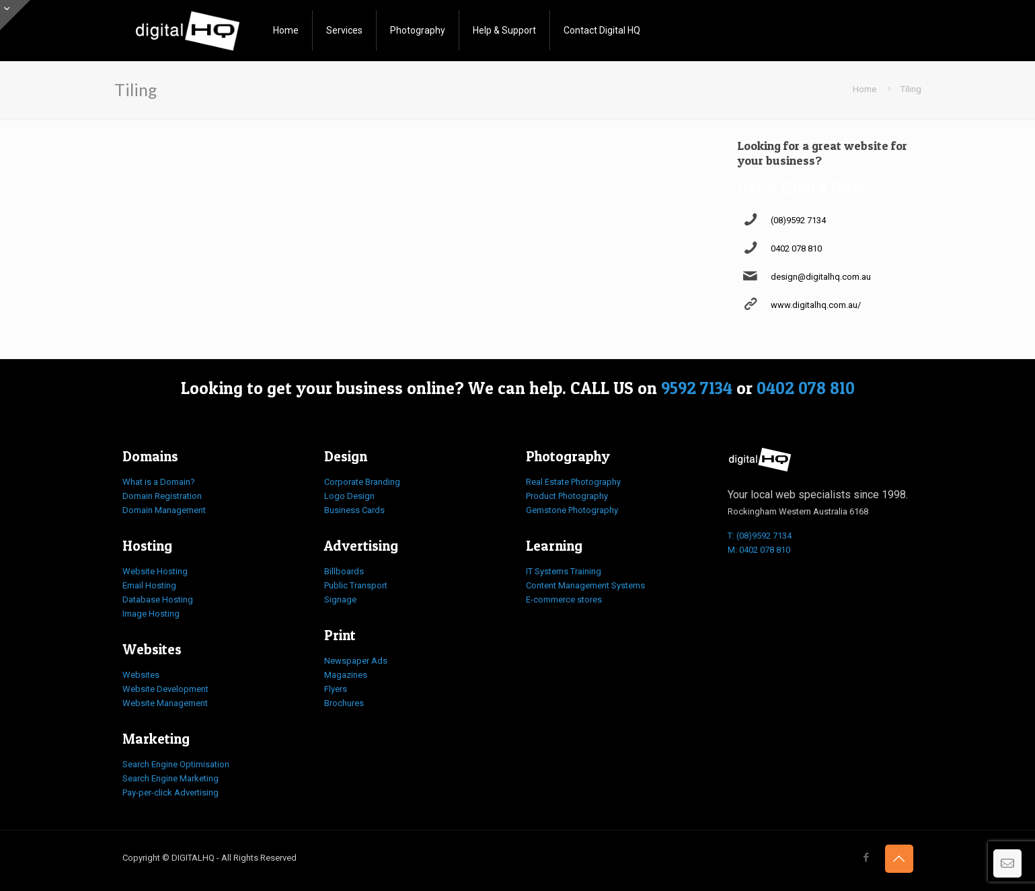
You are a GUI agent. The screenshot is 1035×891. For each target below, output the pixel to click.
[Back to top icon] (899, 859)
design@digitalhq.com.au (821, 277)
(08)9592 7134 (798, 220)
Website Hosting (155, 571)
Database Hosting (157, 599)
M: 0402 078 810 (759, 550)
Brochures (344, 703)
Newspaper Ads (355, 661)
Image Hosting (151, 614)
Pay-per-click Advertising (170, 792)
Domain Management (164, 510)
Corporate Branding (362, 482)
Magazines (345, 675)
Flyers (335, 689)
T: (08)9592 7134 (760, 536)
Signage (340, 599)
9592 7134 (696, 388)
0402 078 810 (796, 248)
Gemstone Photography (572, 510)
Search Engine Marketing (170, 778)
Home (864, 89)
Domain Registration (162, 496)
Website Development (165, 689)
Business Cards (354, 510)
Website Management (165, 703)
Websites (140, 675)
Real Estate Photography (573, 482)
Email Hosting (149, 585)
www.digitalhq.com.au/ (816, 305)
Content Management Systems (585, 585)
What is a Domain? (158, 482)
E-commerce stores (564, 599)
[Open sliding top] (15, 15)
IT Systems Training (563, 571)
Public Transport (355, 585)
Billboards (344, 571)
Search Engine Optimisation (175, 764)
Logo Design (349, 496)
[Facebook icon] (866, 857)
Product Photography (567, 496)
